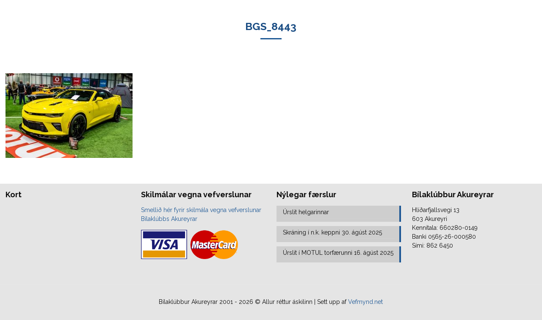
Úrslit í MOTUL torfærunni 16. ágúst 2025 (338, 252)
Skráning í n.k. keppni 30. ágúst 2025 (332, 232)
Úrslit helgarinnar (306, 212)
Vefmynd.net (365, 301)
